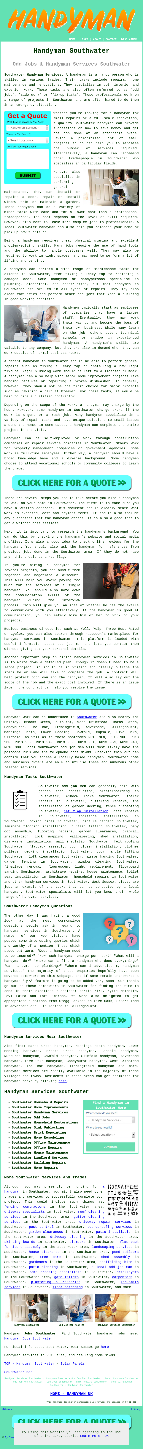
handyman (122, 113)
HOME (72, 39)
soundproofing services (109, 1227)
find (19, 1046)
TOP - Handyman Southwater (29, 1364)
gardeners (38, 1262)
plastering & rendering (56, 1282)
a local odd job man (112, 1267)
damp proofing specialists (55, 1272)
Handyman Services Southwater (46, 1092)
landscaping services (112, 1247)
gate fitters (66, 1277)
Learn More (90, 1436)
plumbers (77, 1242)
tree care (50, 1257)
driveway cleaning (67, 1237)
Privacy (136, 1409)
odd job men (70, 644)
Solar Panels (73, 1364)
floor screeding (68, 1287)
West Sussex (103, 882)
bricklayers (128, 1272)
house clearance (44, 1252)
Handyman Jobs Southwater (28, 1338)
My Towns (10, 1437)
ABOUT (97, 39)
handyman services (91, 657)
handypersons (93, 279)
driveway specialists (24, 1212)
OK (107, 1436)
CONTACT (111, 39)
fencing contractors (24, 1207)
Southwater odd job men (62, 786)
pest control (41, 1227)
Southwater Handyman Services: (33, 75)
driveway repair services (105, 1222)
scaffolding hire (116, 1262)
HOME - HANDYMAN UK (71, 1393)
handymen (26, 207)
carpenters (122, 1277)
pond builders (125, 1252)
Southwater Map (18, 1372)
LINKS (84, 39)
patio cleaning (43, 1267)
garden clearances (46, 1232)
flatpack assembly (47, 846)
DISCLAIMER (129, 39)
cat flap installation (86, 811)
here (63, 1081)
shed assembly (115, 1257)
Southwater (87, 717)
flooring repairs (55, 831)
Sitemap (7, 1409)
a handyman (28, 240)
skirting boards (19, 1242)
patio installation (114, 1232)
